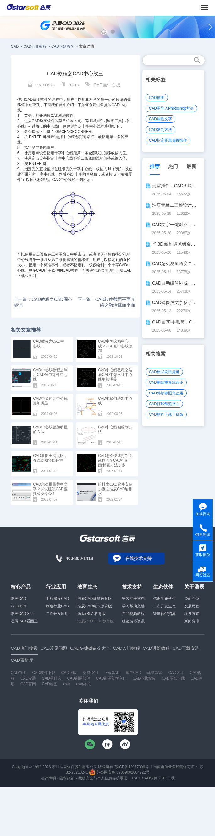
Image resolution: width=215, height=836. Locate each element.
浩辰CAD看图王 (24, 621)
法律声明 (48, 778)
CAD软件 (149, 778)
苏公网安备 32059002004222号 (119, 772)
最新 (191, 166)
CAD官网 (28, 684)
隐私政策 (66, 778)
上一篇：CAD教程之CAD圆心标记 (43, 302)
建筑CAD (155, 672)
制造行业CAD (57, 606)
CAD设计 (176, 672)
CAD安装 (28, 678)
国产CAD (133, 672)
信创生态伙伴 (164, 598)
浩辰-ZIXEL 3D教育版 (95, 621)
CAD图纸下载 (173, 678)
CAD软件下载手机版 (166, 414)
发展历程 (191, 606)
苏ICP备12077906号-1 (133, 767)
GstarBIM (19, 606)
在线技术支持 (138, 558)
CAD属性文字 (160, 119)
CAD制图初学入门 (111, 678)
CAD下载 (167, 778)
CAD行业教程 (35, 46)
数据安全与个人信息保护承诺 (102, 778)
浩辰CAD (18, 598)
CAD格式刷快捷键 (164, 372)
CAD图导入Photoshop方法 (171, 108)
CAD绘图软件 (36, 99)
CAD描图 (156, 97)
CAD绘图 (39, 121)
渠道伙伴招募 (164, 613)
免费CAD (90, 672)
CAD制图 (18, 672)
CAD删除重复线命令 (166, 382)
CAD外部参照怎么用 (166, 393)
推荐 (155, 166)
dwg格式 (83, 684)
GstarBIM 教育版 (91, 613)
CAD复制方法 (160, 130)
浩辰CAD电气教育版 (94, 606)
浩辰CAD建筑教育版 (94, 598)
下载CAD (111, 672)
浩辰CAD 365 (22, 613)
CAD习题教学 (62, 46)
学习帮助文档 (133, 606)
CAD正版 (69, 672)
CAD (15, 46)
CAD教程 (70, 270)
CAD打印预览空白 (164, 404)
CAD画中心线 (106, 84)
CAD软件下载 (43, 672)
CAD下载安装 (144, 678)
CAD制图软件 (78, 678)
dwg (66, 684)
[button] (103, 31)
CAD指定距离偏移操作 (168, 140)
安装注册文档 (133, 598)
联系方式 (191, 613)
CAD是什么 (51, 678)
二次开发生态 (164, 606)
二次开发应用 (57, 613)
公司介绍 (191, 598)
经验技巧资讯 (133, 621)
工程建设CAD (57, 598)
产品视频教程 (133, 613)
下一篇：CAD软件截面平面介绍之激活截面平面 (106, 302)
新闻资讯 (191, 621)
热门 (173, 166)
